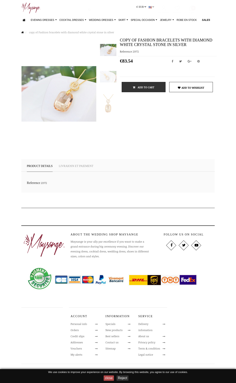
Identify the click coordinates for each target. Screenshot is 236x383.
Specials (111, 325)
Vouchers (76, 350)
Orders (75, 332)
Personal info (79, 325)
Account (79, 317)
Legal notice (145, 356)
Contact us (112, 344)
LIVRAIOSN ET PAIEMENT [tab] (76, 167)
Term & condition (149, 350)
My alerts (76, 356)
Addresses (77, 344)
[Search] (70, 9)
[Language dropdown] (147, 8)
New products (114, 332)
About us (143, 338)
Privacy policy (146, 344)
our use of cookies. (177, 372)
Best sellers (112, 338)
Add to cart (143, 89)
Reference (126, 53)
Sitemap (111, 350)
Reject (122, 378)
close (108, 378)
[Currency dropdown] (137, 8)
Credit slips (78, 338)
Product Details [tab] (40, 167)
